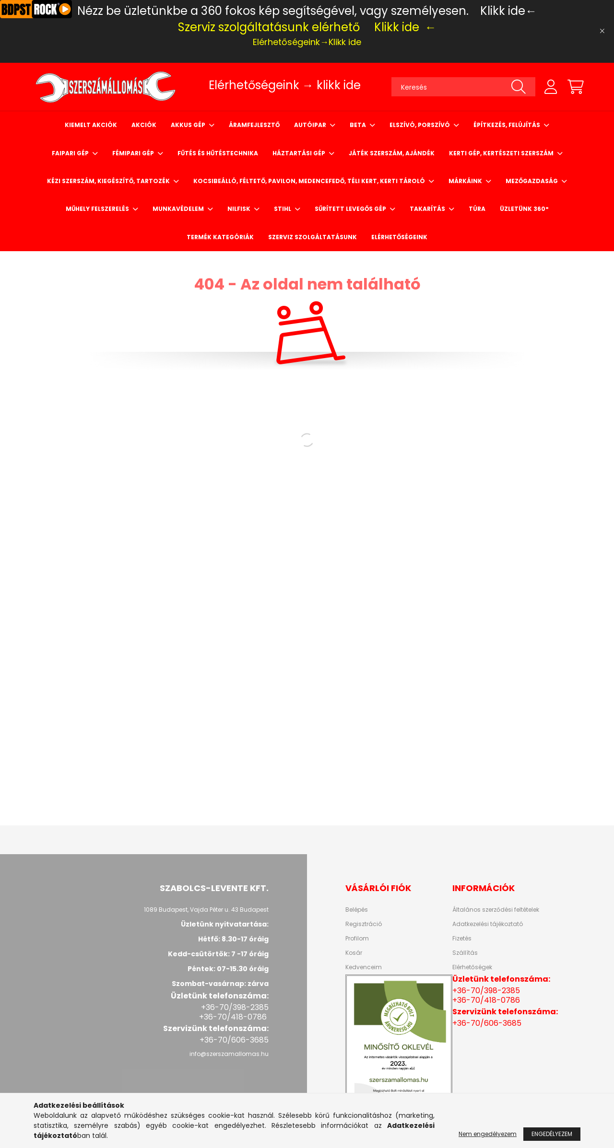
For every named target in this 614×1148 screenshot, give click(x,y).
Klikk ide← (508, 11)
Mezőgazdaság (532, 181)
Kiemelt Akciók (91, 125)
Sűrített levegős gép (351, 209)
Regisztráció (363, 924)
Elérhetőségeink (399, 237)
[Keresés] (463, 86)
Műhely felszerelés (98, 209)
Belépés (356, 909)
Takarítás (428, 209)
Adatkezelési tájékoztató (487, 924)
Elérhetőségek (472, 967)
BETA (358, 125)
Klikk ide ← (405, 27)
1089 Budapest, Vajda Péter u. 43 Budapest (206, 909)
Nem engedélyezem (488, 1134)
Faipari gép (71, 153)
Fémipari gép (133, 153)
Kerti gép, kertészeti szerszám (502, 153)
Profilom (357, 938)
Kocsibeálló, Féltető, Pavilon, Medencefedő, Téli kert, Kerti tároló (309, 181)
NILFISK (239, 209)
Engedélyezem (551, 1134)
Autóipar (311, 125)
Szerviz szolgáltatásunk (312, 237)
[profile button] (550, 86)
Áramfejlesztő (254, 125)
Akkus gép (189, 125)
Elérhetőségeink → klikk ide (285, 85)
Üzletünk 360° (524, 209)
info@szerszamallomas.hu (229, 1054)
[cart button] (575, 86)
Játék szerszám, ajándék (392, 153)
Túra (477, 209)
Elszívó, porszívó (420, 125)
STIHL (283, 209)
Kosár (353, 953)
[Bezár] (602, 31)
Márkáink (466, 181)
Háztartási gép (299, 153)
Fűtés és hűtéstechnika (217, 153)
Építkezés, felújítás (507, 125)
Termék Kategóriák (220, 237)
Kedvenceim (363, 967)
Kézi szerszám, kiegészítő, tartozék (109, 181)
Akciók (143, 125)
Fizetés (462, 938)
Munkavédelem (179, 209)
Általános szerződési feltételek (495, 909)
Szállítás (465, 953)
